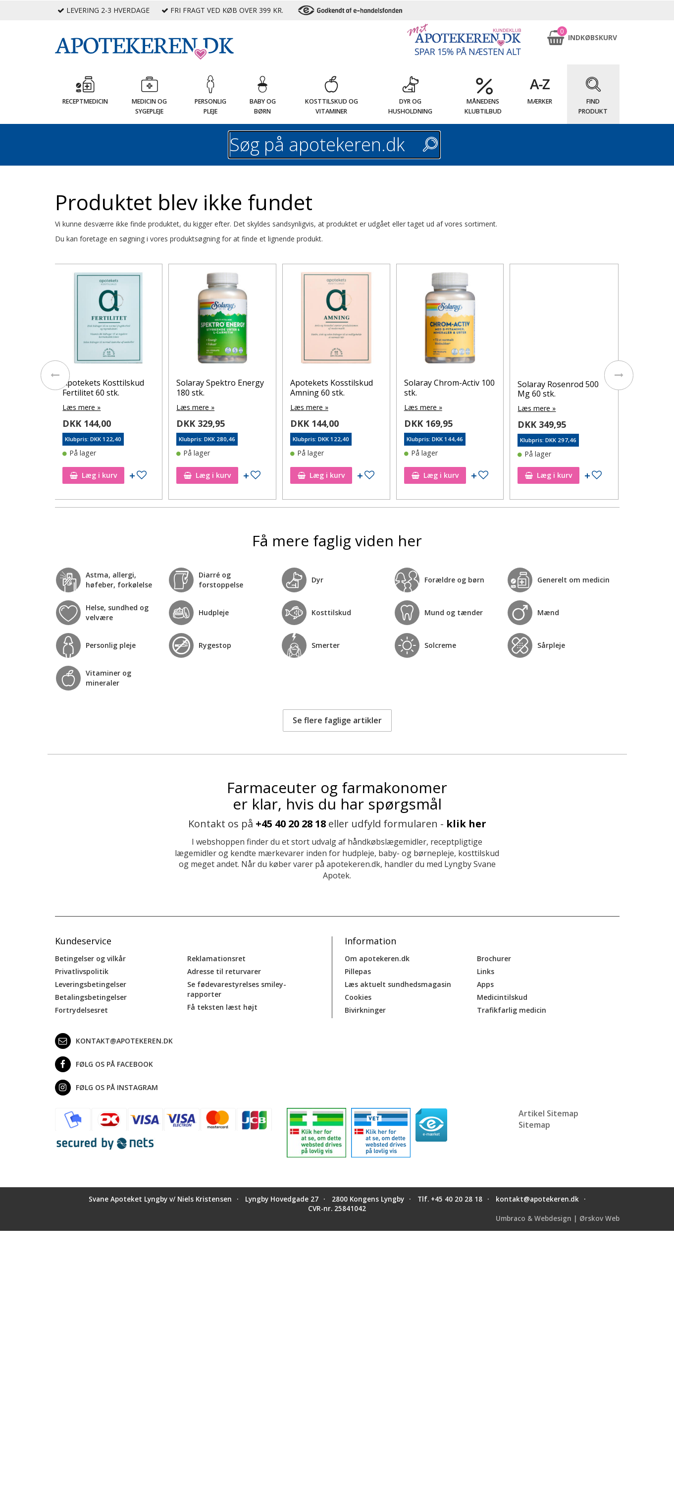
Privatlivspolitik (81, 970)
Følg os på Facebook (104, 1063)
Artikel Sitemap (548, 1112)
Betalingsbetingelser (91, 996)
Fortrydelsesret (81, 1009)
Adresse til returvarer (224, 970)
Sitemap (534, 1123)
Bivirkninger (365, 1009)
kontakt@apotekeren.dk (114, 1040)
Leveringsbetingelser (90, 983)
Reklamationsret (216, 957)
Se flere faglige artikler (337, 719)
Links (485, 970)
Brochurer (494, 957)
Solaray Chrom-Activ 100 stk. (563, 388)
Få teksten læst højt (222, 1006)
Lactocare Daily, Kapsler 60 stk (107, 388)
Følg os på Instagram (106, 1087)
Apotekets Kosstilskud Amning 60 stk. (446, 388)
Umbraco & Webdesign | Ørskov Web (558, 1217)
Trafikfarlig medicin (511, 1009)
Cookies (358, 996)
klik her (466, 822)
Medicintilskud (502, 996)
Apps (485, 983)
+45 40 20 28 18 (291, 822)
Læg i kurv (94, 474)
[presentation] (55, 375)
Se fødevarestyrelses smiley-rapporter (236, 988)
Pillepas (358, 970)
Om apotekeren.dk (377, 957)
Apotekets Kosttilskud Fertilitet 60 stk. (218, 388)
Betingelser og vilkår (90, 957)
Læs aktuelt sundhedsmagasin (398, 983)
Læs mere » (82, 407)
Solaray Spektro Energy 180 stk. (335, 388)
